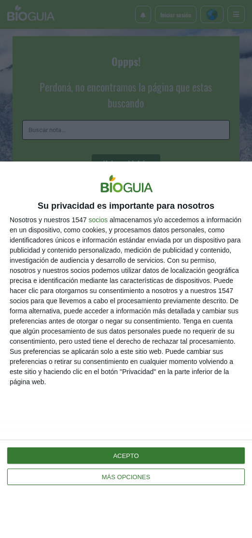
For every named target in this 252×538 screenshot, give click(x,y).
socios (98, 219)
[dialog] (126, 349)
